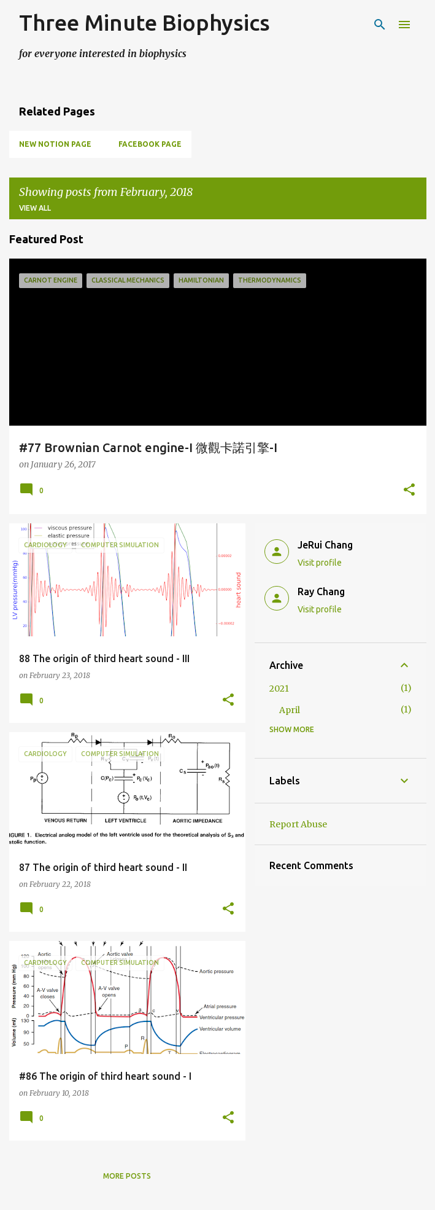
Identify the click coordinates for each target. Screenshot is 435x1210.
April (289, 710)
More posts (127, 1176)
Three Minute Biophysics (144, 22)
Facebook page (150, 144)
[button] (409, 490)
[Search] (379, 24)
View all (35, 208)
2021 (279, 688)
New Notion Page (55, 144)
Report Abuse (298, 824)
